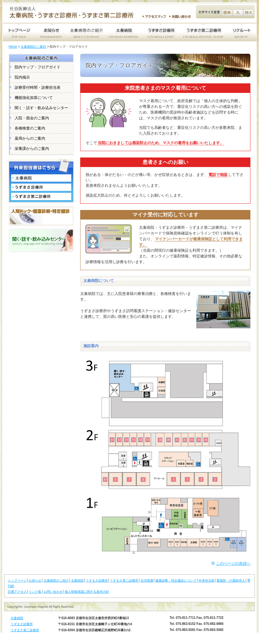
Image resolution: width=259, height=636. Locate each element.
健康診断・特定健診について (176, 580)
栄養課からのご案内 (32, 148)
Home (13, 46)
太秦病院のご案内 (33, 46)
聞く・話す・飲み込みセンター (41, 108)
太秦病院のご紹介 (56, 580)
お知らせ (35, 580)
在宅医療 (147, 580)
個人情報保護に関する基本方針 (87, 591)
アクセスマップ (154, 16)
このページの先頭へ (233, 563)
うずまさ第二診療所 (124, 580)
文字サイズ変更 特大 (249, 13)
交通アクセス (17, 591)
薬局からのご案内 (30, 138)
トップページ (17, 580)
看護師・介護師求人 (230, 580)
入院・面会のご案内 (32, 118)
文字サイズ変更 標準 (227, 13)
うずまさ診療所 (97, 580)
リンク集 (35, 591)
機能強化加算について (34, 97)
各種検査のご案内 (30, 128)
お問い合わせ (181, 16)
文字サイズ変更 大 (238, 13)
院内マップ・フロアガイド (37, 67)
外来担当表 (206, 580)
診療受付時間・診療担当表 (37, 87)
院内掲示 (22, 77)
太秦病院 (77, 580)
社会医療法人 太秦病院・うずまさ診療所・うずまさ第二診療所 (74, 13)
